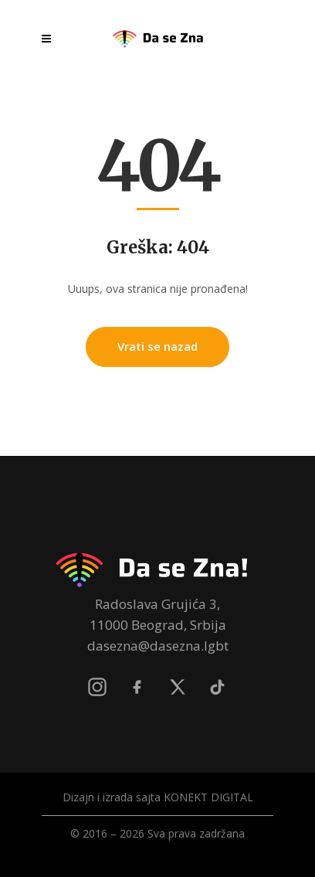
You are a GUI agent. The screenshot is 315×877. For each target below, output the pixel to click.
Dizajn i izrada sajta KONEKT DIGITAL (158, 797)
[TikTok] (217, 686)
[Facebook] (137, 686)
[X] (177, 686)
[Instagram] (97, 686)
